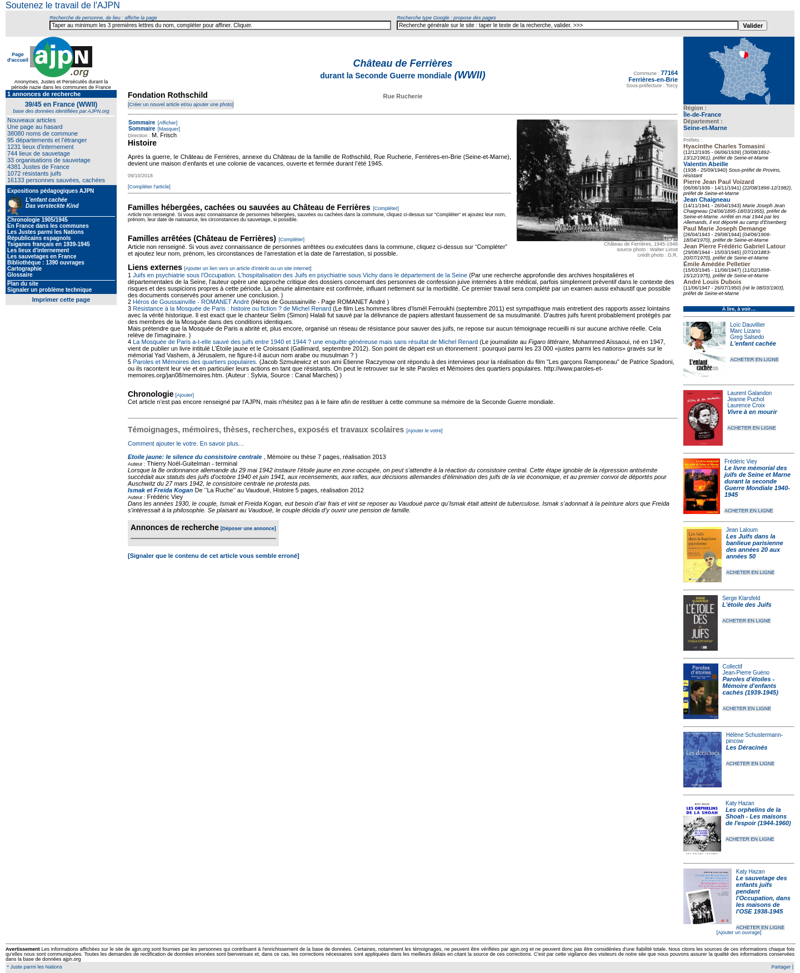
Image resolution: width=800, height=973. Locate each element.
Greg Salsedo (747, 337)
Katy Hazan (740, 803)
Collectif (733, 666)
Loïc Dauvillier (747, 325)
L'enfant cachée (753, 343)
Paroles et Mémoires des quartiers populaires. (195, 361)
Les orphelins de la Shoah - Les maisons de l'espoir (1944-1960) (758, 816)
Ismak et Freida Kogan (160, 490)
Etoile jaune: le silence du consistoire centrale (195, 456)
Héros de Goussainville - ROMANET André (191, 301)
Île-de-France (702, 114)
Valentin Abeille (705, 164)
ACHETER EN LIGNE (754, 359)
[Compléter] (386, 208)
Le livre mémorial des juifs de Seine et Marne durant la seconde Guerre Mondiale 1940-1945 (757, 481)
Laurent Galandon (749, 393)
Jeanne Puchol (745, 399)
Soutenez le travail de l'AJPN (63, 5)
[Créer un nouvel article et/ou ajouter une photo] (181, 104)
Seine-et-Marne (705, 127)
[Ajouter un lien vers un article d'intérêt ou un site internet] (247, 268)
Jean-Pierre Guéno (746, 673)
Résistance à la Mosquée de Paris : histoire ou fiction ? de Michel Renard (232, 308)
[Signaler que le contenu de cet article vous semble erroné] (213, 555)
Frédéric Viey (740, 461)
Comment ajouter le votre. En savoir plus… (186, 443)
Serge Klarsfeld (741, 598)
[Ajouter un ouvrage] (738, 932)
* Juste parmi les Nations (34, 967)
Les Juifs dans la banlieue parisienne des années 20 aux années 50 (754, 546)
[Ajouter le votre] (424, 430)
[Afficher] (166, 123)
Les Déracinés (747, 747)
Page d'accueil (17, 57)
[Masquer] (168, 129)
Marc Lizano (745, 331)
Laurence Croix (746, 405)
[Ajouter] (185, 395)
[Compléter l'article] (149, 186)
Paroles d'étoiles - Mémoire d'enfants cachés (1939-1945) (750, 686)
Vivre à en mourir (752, 411)
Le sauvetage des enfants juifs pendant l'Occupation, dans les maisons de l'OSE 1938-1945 (763, 895)
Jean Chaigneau (706, 199)
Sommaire (141, 122)
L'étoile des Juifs (747, 604)
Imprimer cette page (61, 299)
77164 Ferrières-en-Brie (653, 76)
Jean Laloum (742, 530)
